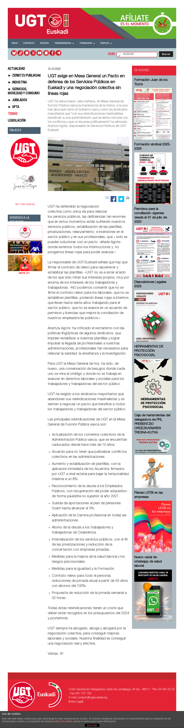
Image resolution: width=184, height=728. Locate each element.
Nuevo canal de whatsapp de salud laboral (148, 562)
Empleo (106, 43)
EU (113, 54)
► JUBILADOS (17, 100)
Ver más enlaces (25, 204)
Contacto (28, 43)
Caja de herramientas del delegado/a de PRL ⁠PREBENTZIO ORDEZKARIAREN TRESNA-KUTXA (152, 424)
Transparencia (64, 43)
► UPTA (13, 107)
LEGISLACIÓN (17, 121)
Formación (87, 43)
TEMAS (13, 114)
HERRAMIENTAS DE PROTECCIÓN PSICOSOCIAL (148, 351)
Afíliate (44, 43)
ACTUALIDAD (16, 69)
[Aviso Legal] (76, 702)
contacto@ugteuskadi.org (92, 697)
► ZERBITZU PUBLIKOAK (24, 76)
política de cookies (62, 721)
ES (109, 54)
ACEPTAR (92, 725)
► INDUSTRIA (17, 82)
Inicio (15, 43)
